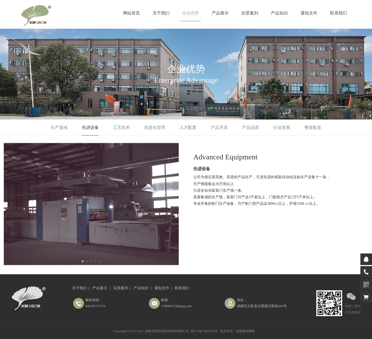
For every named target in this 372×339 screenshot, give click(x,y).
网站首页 (131, 13)
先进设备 (90, 127)
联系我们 (338, 13)
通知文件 (308, 13)
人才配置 (188, 127)
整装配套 (312, 127)
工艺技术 (121, 127)
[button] (83, 261)
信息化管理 (154, 127)
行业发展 (281, 127)
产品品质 (250, 127)
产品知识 (279, 13)
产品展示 (220, 13)
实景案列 (249, 13)
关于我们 (161, 13)
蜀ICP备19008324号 (204, 331)
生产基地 (59, 127)
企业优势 (190, 13)
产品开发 (219, 127)
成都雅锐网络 (245, 331)
